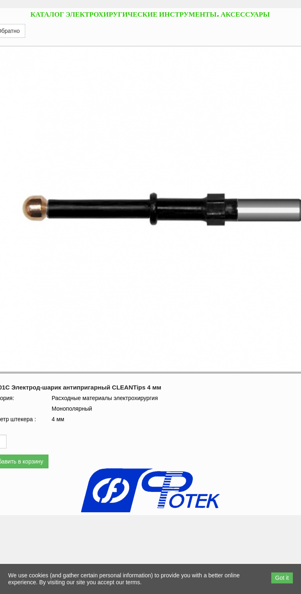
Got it (282, 577)
